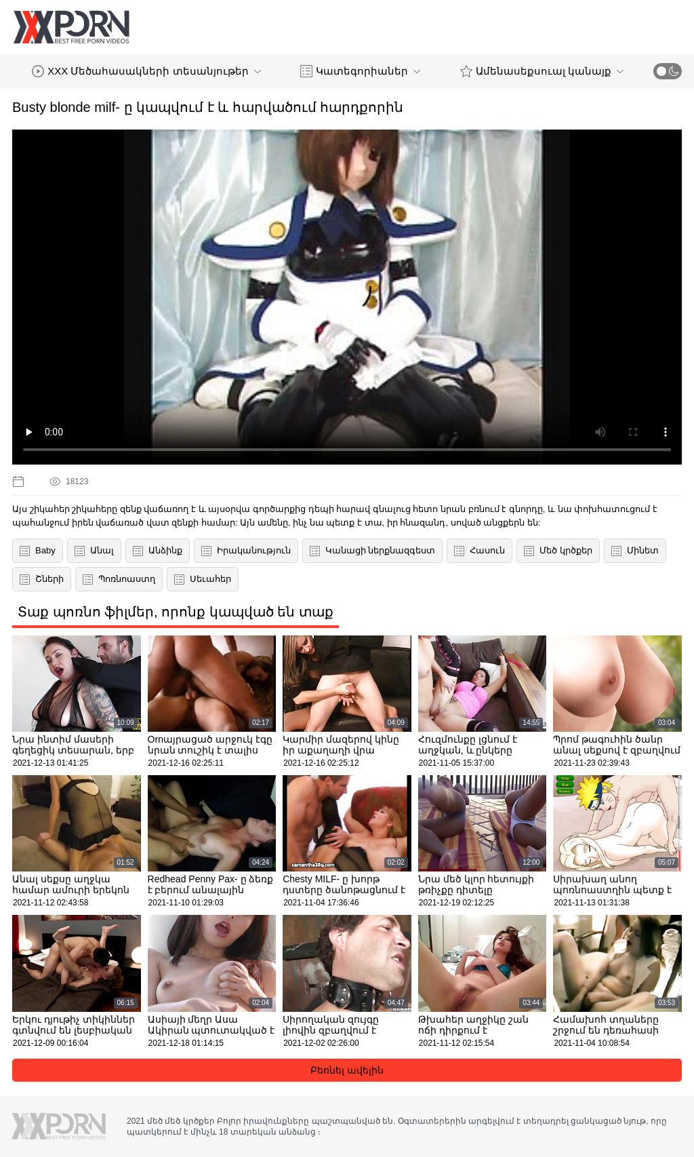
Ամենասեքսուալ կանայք (542, 71)
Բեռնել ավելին (347, 1070)
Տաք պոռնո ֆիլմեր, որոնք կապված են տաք (175, 611)
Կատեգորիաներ (360, 71)
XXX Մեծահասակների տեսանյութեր (146, 71)
